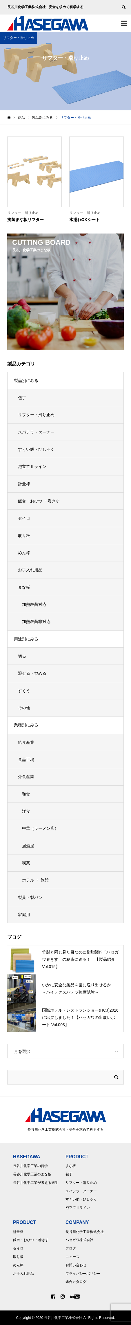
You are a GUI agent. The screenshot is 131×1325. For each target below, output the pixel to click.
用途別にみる (26, 639)
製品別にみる (26, 380)
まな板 (24, 587)
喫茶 (26, 863)
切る (22, 656)
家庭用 (24, 914)
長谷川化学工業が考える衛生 (35, 1183)
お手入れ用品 (30, 570)
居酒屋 (28, 845)
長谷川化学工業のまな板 (32, 1174)
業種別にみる (26, 725)
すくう (24, 690)
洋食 (26, 811)
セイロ (24, 518)
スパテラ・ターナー (36, 432)
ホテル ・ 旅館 (35, 880)
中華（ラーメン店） (40, 828)
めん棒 (24, 552)
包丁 (22, 397)
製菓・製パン (30, 897)
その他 (24, 707)
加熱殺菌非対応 (36, 621)
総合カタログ (76, 1282)
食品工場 (26, 759)
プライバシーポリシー (83, 1274)
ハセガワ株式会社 (79, 1240)
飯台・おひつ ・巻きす (39, 501)
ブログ (71, 1248)
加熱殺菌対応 (34, 604)
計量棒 (24, 484)
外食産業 (26, 776)
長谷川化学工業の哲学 (30, 1166)
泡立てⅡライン (32, 466)
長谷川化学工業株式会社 (85, 1232)
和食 (26, 794)
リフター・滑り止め (36, 414)
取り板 (24, 535)
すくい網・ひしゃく (36, 449)
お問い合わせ (76, 1265)
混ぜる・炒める (32, 673)
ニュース (72, 1257)
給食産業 (26, 742)
